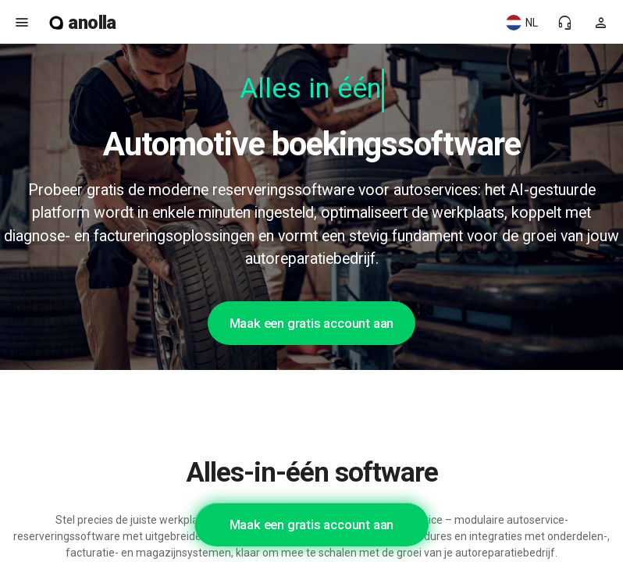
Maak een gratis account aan (312, 323)
